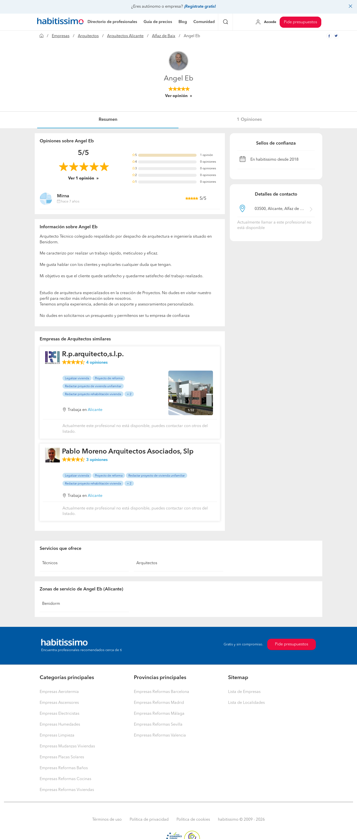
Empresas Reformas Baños (64, 768)
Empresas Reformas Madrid (159, 703)
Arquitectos (88, 36)
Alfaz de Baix (163, 36)
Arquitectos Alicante (125, 36)
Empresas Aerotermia (59, 692)
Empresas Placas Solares (62, 757)
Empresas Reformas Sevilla (158, 725)
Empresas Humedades (60, 725)
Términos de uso (107, 820)
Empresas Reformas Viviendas (67, 790)
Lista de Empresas (244, 692)
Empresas (60, 36)
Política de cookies (193, 820)
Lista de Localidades (246, 703)
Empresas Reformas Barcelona (161, 692)
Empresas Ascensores (59, 703)
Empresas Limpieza (57, 735)
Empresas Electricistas (59, 714)
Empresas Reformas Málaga (159, 714)
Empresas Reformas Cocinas (65, 779)
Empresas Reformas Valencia (160, 735)
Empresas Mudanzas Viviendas (67, 746)
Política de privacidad (149, 820)
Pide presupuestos (300, 22)
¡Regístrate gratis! (200, 7)
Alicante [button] (95, 410)
